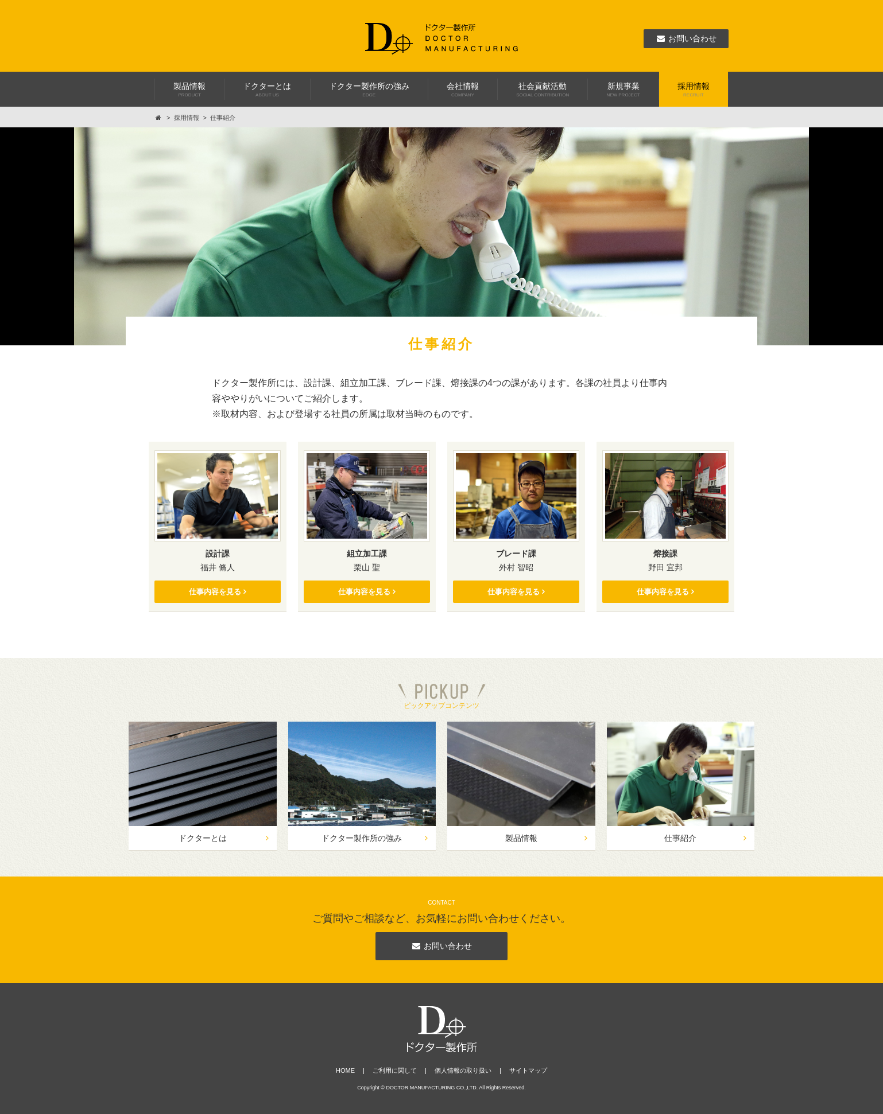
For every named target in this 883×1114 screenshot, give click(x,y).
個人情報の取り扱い (463, 1070)
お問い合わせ (441, 946)
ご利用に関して (395, 1070)
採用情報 (186, 117)
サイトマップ (528, 1070)
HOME (345, 1070)
